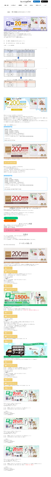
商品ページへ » (8, 268)
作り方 (26, 5)
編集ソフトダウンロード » (10, 271)
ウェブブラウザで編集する (10, 220)
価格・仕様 (6, 5)
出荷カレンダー (38, 5)
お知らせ (31, 5)
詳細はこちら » (8, 341)
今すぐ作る (36, 1)
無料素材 (20, 5)
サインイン (44, 1)
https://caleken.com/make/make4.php (26, 136)
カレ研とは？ (13, 5)
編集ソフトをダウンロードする (11, 218)
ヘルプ (45, 5)
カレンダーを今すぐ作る (10, 162)
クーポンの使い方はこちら (8, 277)
